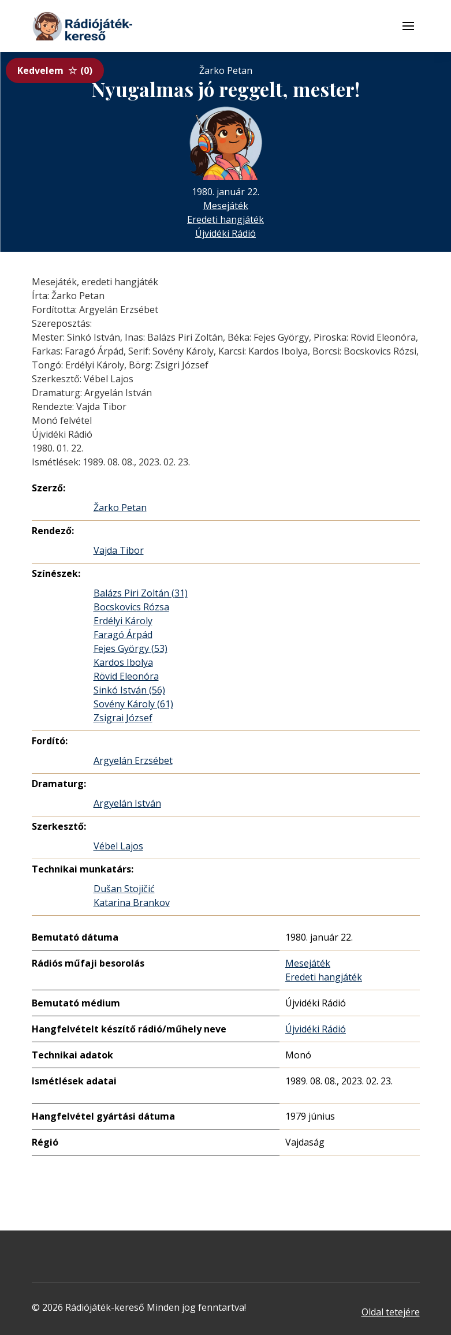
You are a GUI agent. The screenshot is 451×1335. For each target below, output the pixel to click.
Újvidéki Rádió (225, 233)
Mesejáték (225, 205)
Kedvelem (54, 70)
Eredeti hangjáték (225, 219)
